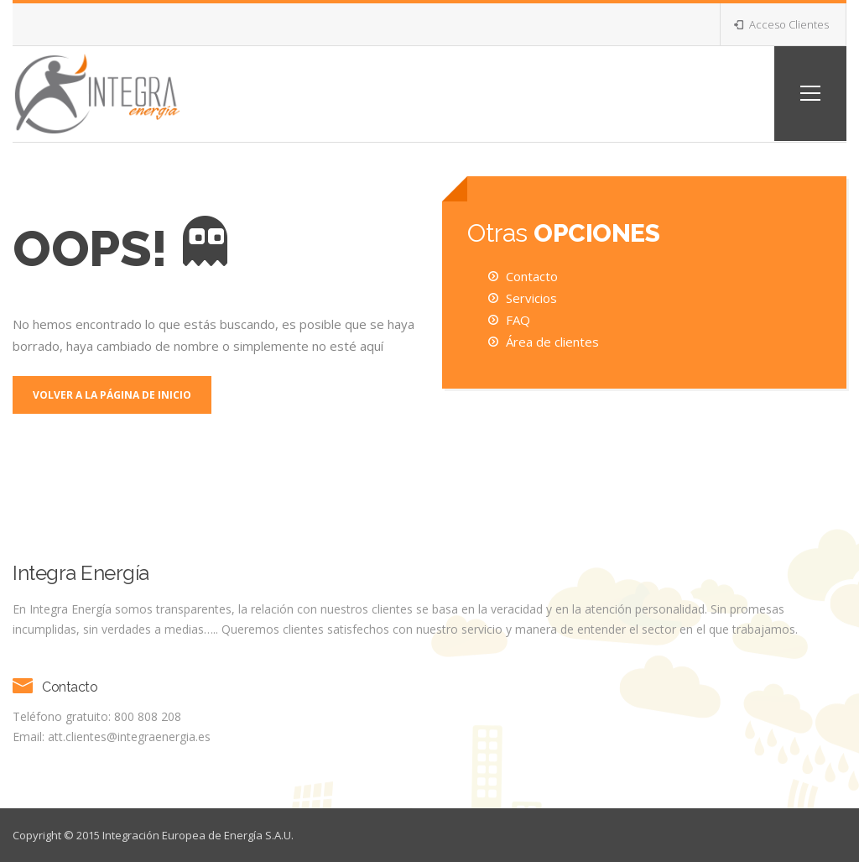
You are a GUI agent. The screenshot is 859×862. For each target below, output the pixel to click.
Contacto (532, 276)
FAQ (518, 319)
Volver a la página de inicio (112, 395)
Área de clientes (552, 341)
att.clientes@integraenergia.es (129, 736)
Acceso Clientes (781, 24)
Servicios (531, 298)
